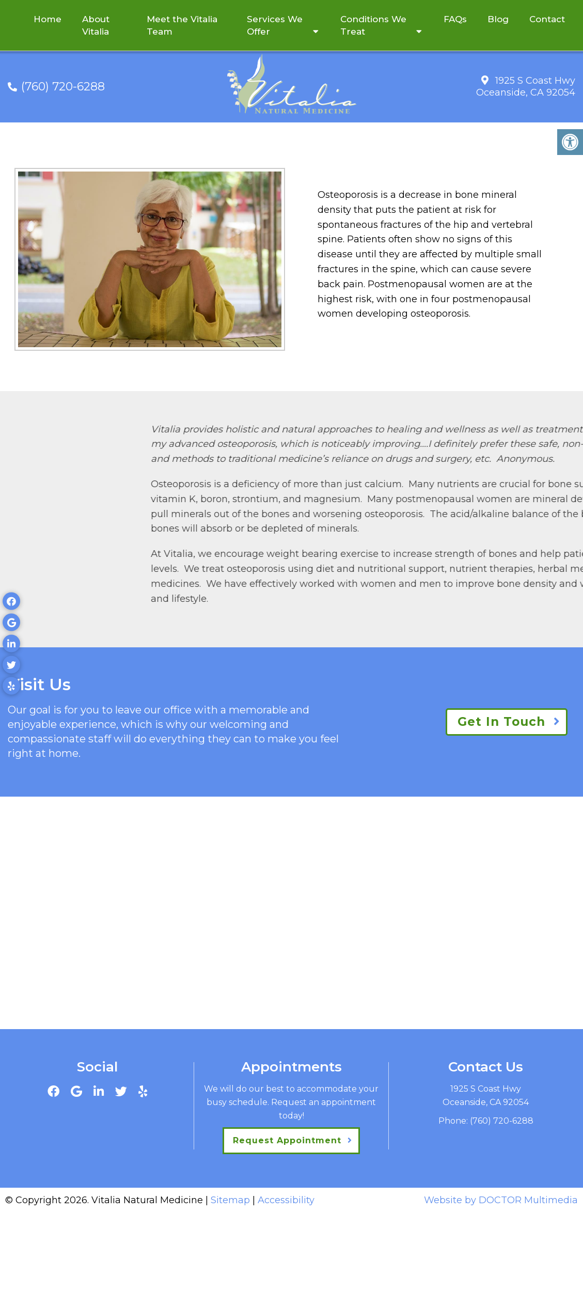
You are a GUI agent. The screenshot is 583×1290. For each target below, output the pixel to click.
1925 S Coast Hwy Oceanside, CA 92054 (525, 86)
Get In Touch (501, 721)
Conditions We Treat (373, 25)
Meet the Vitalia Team (182, 25)
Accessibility (286, 1200)
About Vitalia (95, 25)
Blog (498, 19)
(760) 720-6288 (63, 87)
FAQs (455, 19)
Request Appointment (287, 1140)
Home (47, 19)
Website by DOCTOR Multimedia (501, 1200)
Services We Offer (275, 25)
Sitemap (230, 1200)
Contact (547, 19)
